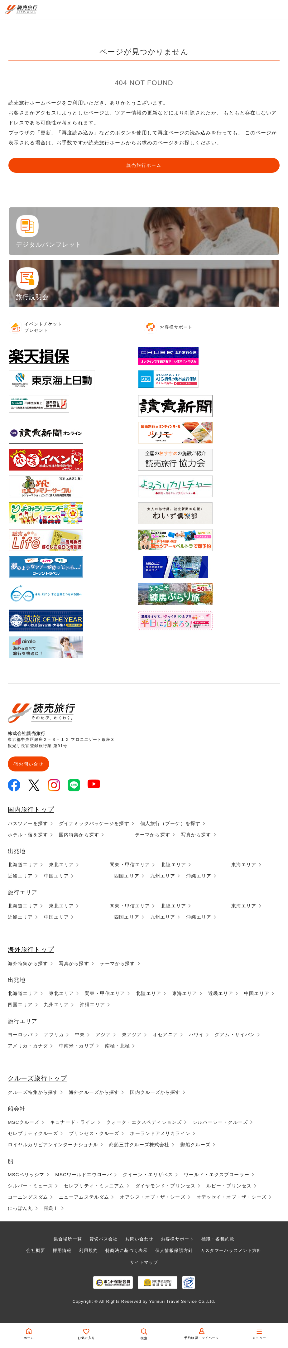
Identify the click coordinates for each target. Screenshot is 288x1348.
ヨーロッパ (20, 1034)
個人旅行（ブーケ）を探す (170, 823)
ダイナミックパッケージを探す (94, 823)
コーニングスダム (28, 1197)
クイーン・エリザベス (148, 1174)
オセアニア (165, 1034)
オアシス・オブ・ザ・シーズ (152, 1197)
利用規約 (88, 1250)
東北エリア (61, 864)
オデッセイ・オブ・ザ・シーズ (231, 1197)
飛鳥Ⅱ (51, 1208)
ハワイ (196, 1034)
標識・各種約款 (217, 1238)
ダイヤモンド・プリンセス (165, 1185)
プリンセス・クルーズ (94, 1133)
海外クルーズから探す (94, 1092)
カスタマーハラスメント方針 (231, 1250)
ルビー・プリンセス (229, 1185)
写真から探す (196, 834)
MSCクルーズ (23, 1122)
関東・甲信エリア (130, 864)
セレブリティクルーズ (33, 1133)
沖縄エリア (198, 875)
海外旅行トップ (31, 949)
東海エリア (244, 864)
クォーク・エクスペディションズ (144, 1122)
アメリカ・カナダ (28, 1045)
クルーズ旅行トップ (37, 1078)
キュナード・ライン (72, 1122)
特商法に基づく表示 (126, 1250)
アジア (103, 1034)
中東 (80, 1034)
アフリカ (54, 1034)
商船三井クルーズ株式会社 (139, 1144)
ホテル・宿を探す (28, 834)
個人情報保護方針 (174, 1250)
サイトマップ (144, 1262)
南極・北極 (117, 1045)
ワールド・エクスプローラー (216, 1174)
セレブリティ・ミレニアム (94, 1185)
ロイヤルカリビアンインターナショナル (53, 1144)
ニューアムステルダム (84, 1197)
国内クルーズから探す (155, 1092)
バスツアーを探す (28, 823)
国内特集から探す (79, 834)
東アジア (132, 1034)
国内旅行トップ (31, 809)
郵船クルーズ (195, 1144)
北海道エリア (23, 864)
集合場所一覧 (68, 1238)
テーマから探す (152, 834)
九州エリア (162, 875)
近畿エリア (20, 875)
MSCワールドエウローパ (83, 1174)
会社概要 (35, 1250)
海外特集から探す (28, 963)
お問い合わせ (139, 1238)
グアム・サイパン (235, 1034)
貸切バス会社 (103, 1238)
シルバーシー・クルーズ (220, 1122)
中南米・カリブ (76, 1045)
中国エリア (56, 875)
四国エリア (126, 875)
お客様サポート (177, 1238)
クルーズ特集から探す (33, 1092)
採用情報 (62, 1250)
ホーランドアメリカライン (160, 1133)
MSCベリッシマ (26, 1174)
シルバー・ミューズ (30, 1185)
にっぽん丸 (20, 1208)
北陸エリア (173, 864)
